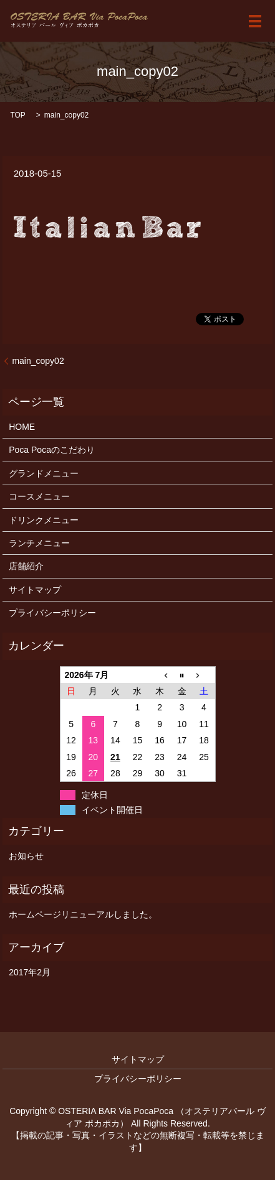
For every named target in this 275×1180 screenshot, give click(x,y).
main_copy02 (38, 361)
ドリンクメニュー (44, 520)
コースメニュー (39, 496)
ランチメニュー (39, 543)
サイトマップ (35, 590)
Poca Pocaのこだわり (52, 450)
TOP (17, 115)
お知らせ (26, 856)
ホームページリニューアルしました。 (83, 914)
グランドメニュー (44, 473)
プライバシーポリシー (52, 613)
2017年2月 (30, 972)
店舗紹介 (26, 566)
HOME (22, 427)
